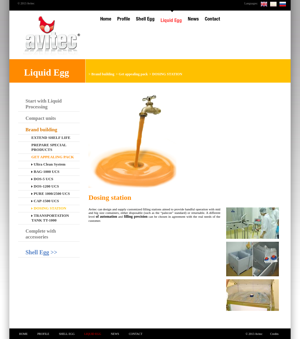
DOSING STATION (167, 74)
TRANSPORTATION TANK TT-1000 (50, 217)
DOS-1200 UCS (45, 186)
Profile (43, 333)
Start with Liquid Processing (43, 104)
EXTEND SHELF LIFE (50, 137)
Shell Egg (67, 333)
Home (23, 333)
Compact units (40, 118)
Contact (135, 333)
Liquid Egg (92, 333)
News (115, 333)
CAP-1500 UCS (45, 201)
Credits (274, 333)
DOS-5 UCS (42, 179)
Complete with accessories (40, 234)
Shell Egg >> (41, 252)
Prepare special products (49, 147)
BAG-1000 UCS (45, 171)
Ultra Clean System (48, 164)
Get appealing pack (133, 74)
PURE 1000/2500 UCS (50, 193)
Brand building (102, 74)
